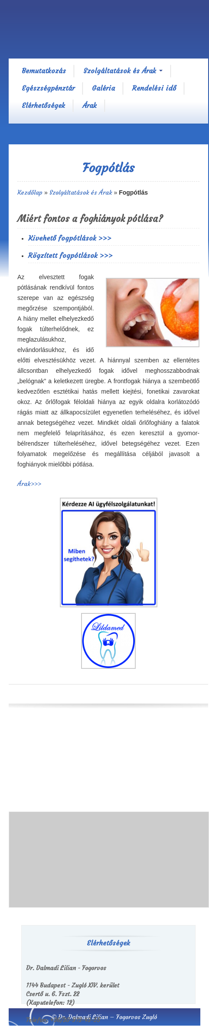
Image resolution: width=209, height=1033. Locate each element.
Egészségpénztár (48, 88)
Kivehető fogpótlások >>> (69, 238)
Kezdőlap (29, 192)
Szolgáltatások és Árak (123, 70)
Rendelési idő (154, 88)
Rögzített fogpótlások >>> (70, 255)
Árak (89, 105)
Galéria (103, 88)
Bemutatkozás (44, 70)
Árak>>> (29, 484)
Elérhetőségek (43, 105)
